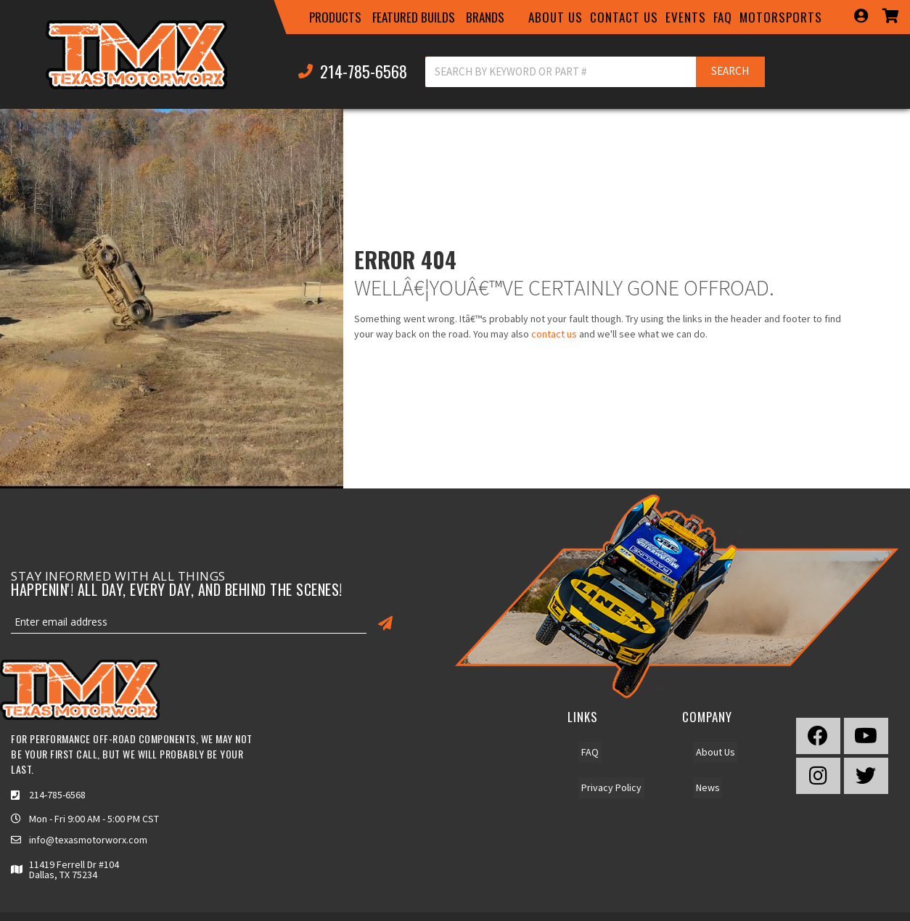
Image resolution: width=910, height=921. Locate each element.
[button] (335, 17)
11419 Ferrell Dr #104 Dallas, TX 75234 (74, 869)
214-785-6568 (57, 794)
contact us (554, 333)
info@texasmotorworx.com (88, 840)
